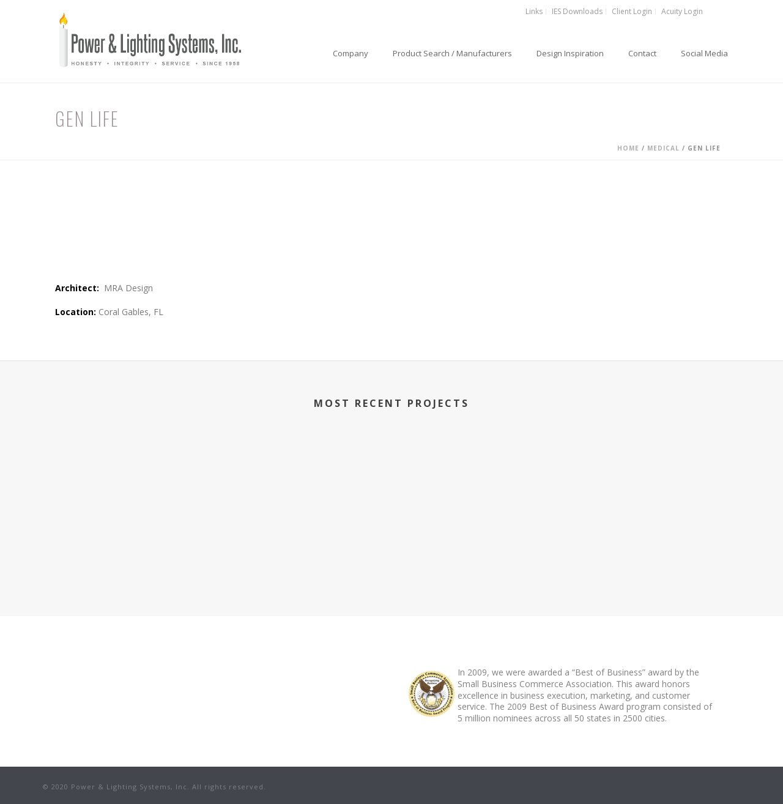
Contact (642, 53)
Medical (663, 148)
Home (628, 148)
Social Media (704, 53)
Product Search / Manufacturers (452, 53)
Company (350, 53)
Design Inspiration (570, 53)
